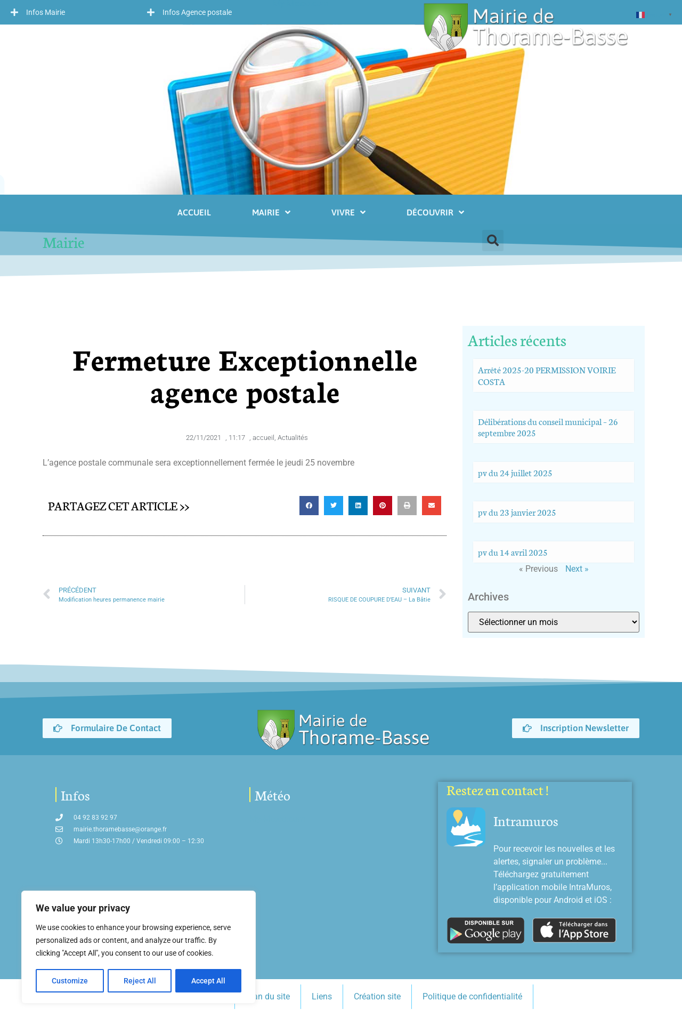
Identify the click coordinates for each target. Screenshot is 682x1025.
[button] (68, 12)
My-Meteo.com (277, 819)
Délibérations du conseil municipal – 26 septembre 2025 (548, 427)
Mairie (271, 212)
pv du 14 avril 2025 (513, 552)
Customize (70, 980)
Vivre (348, 212)
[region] (138, 948)
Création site (377, 996)
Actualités (293, 438)
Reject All (140, 980)
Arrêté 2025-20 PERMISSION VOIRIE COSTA (546, 375)
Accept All (209, 980)
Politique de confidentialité (472, 996)
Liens (322, 996)
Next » (577, 569)
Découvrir (435, 212)
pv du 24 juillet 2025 (515, 472)
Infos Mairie (45, 12)
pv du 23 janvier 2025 (517, 512)
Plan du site (268, 996)
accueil (263, 438)
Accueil (194, 212)
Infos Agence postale (197, 12)
